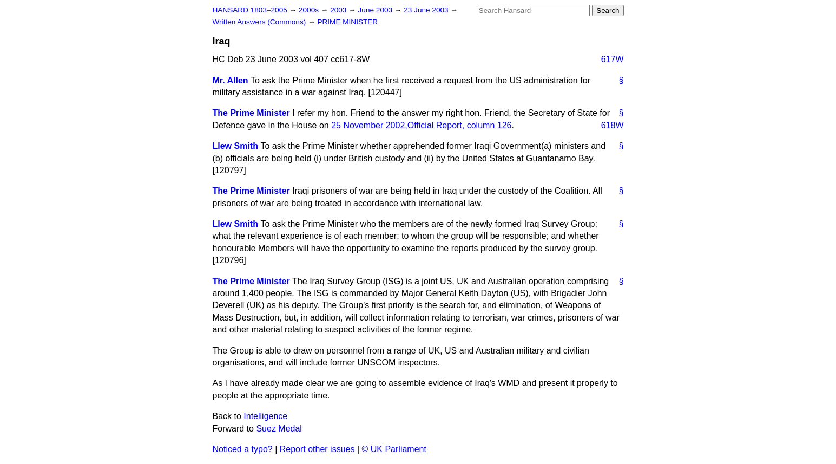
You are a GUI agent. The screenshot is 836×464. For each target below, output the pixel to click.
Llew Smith (235, 146)
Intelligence (265, 416)
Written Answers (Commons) (260, 22)
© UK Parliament (394, 449)
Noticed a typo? (243, 449)
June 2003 (376, 10)
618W (612, 125)
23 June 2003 (427, 10)
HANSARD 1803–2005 (250, 10)
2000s (310, 10)
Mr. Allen (230, 80)
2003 (339, 10)
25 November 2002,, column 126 (421, 125)
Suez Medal (279, 428)
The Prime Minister (251, 112)
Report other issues (317, 449)
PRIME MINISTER (347, 22)
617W (612, 59)
